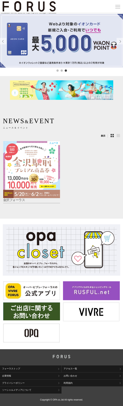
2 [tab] (61, 70)
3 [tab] (66, 70)
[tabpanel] (61, 41)
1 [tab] (57, 70)
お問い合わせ (70, 375)
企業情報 (6, 375)
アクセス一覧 (70, 368)
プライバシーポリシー (13, 383)
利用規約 (68, 383)
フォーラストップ (11, 368)
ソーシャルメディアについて (16, 390)
